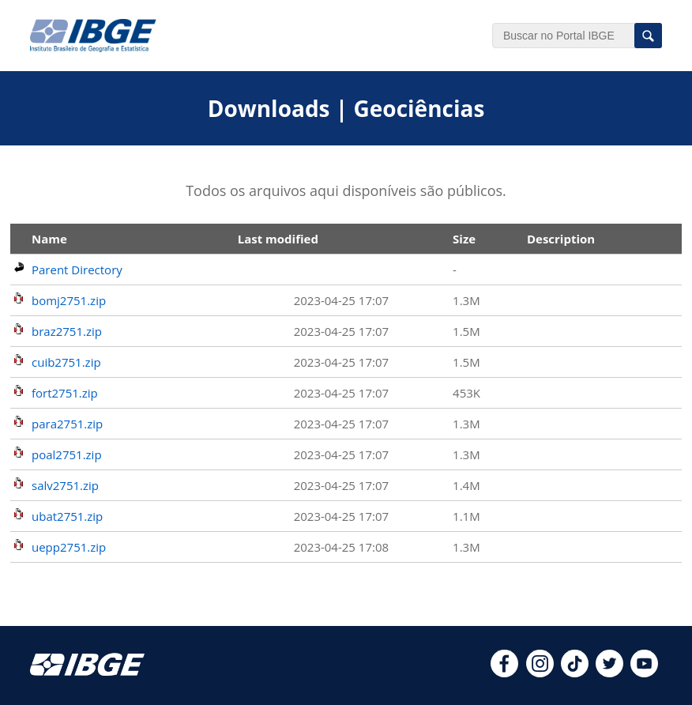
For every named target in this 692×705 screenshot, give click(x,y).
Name (49, 239)
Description (561, 239)
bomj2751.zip (69, 300)
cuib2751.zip (66, 362)
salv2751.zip (65, 485)
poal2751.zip (67, 454)
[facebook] (504, 672)
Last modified (278, 239)
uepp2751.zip (69, 547)
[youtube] (644, 672)
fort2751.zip (65, 393)
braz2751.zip (67, 331)
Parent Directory (77, 269)
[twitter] (609, 672)
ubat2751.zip (67, 516)
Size (464, 239)
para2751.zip (67, 424)
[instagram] (540, 672)
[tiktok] (575, 672)
